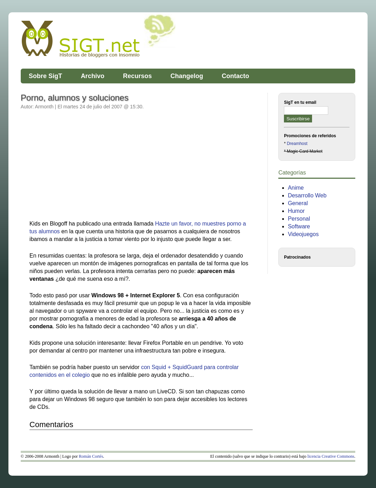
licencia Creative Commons (330, 456)
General (298, 203)
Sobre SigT (45, 76)
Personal (299, 219)
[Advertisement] (89, 168)
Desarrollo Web (307, 195)
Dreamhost (297, 143)
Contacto (235, 76)
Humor (296, 211)
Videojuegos (303, 234)
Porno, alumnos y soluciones (75, 97)
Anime (296, 188)
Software (299, 226)
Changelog (186, 76)
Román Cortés (91, 456)
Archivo (92, 76)
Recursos (137, 76)
